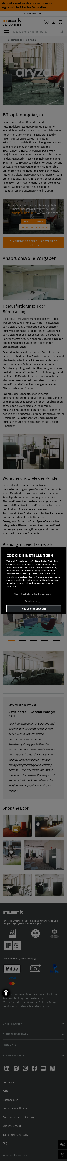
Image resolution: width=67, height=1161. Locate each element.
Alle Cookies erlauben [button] (34, 608)
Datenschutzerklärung (44, 583)
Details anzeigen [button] (33, 601)
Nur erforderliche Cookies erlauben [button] (33, 594)
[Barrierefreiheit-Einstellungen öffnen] (6, 993)
